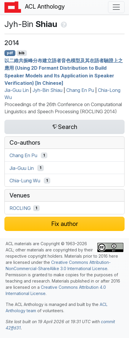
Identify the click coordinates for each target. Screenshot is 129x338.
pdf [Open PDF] (10, 53)
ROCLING (20, 208)
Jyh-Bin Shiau (47, 90)
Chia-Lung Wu (24, 181)
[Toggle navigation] (116, 7)
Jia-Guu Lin (16, 90)
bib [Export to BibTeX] (22, 53)
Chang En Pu (80, 90)
